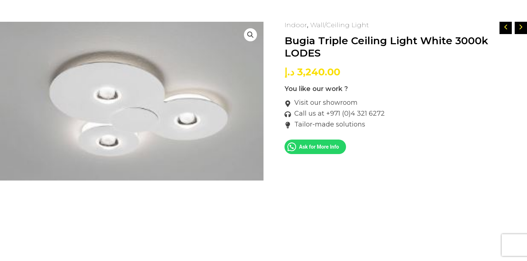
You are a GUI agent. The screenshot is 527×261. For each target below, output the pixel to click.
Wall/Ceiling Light (339, 25)
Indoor (295, 25)
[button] (250, 34)
